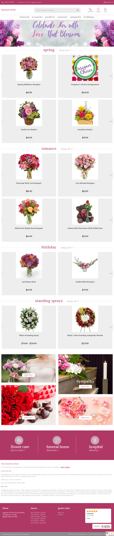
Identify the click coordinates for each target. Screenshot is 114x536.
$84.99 (29, 191)
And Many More (29, 282)
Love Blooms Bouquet (85, 183)
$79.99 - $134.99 (29, 343)
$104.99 (85, 92)
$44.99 (29, 137)
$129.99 (85, 343)
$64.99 (29, 236)
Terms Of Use (72, 534)
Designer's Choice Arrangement (85, 84)
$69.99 (29, 92)
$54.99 (85, 236)
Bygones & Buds (8, 10)
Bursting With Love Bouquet (28, 183)
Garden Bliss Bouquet (85, 282)
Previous (3, 76)
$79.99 (85, 289)
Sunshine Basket (85, 130)
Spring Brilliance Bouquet (29, 84)
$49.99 (85, 137)
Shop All (64, 50)
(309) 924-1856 (9, 2)
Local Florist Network (95, 534)
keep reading (65, 467)
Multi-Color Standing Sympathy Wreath (85, 335)
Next (111, 76)
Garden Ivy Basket (29, 130)
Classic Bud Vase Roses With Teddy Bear (85, 228)
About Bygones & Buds (10, 463)
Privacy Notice (82, 534)
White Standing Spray (29, 335)
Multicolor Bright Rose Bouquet (29, 228)
